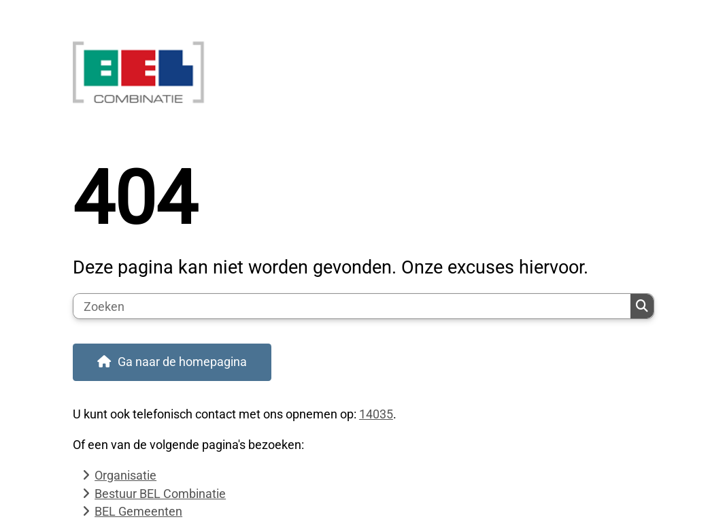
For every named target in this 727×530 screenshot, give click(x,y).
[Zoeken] (351, 306)
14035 (376, 414)
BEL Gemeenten (138, 511)
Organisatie (125, 475)
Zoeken (642, 306)
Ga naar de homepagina (182, 361)
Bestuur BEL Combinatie (160, 493)
